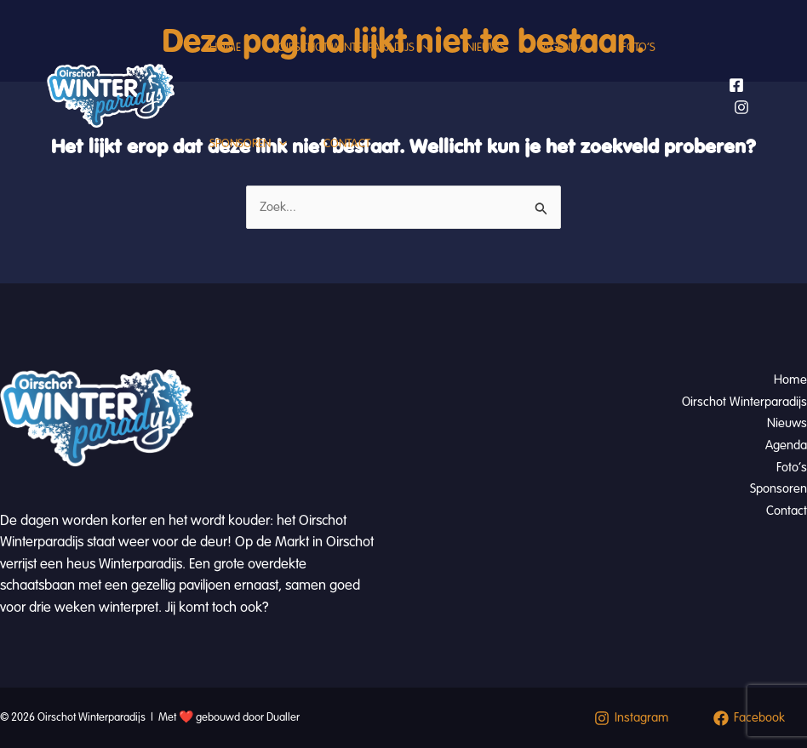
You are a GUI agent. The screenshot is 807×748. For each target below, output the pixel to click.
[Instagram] (743, 138)
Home (228, 63)
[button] (432, 63)
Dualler (283, 717)
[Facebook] (738, 116)
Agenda (586, 63)
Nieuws (502, 63)
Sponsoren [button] (251, 191)
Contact (356, 191)
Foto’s (667, 63)
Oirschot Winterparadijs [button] (363, 63)
